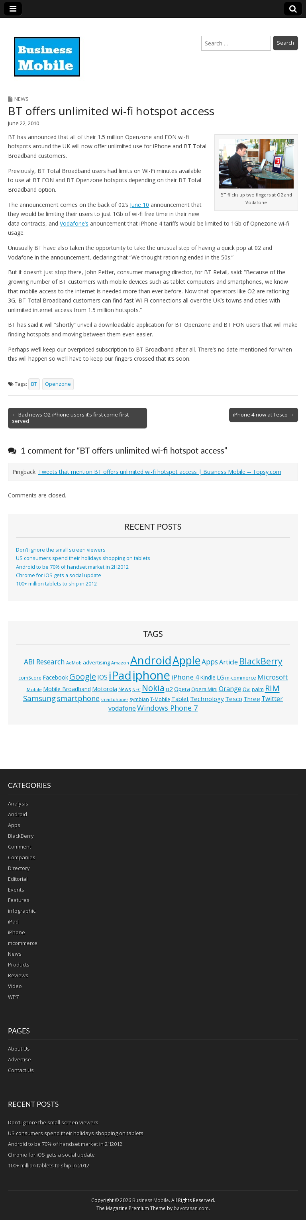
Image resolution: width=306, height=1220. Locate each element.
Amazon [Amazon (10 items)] (120, 663)
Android (17, 814)
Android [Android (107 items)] (150, 660)
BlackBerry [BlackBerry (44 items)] (260, 661)
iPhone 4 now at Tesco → (263, 414)
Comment (19, 846)
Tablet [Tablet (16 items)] (180, 699)
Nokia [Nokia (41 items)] (153, 687)
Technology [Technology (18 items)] (207, 699)
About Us (19, 1048)
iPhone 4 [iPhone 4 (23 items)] (185, 677)
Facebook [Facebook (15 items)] (55, 677)
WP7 (13, 996)
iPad (13, 921)
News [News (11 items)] (124, 689)
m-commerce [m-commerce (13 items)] (240, 677)
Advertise (19, 1059)
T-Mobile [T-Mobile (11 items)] (160, 699)
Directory (19, 868)
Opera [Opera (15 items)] (182, 689)
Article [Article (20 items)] (228, 662)
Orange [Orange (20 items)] (230, 688)
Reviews (18, 975)
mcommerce (22, 943)
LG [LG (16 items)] (220, 677)
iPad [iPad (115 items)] (120, 675)
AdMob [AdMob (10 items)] (74, 663)
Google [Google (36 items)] (82, 676)
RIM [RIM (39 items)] (272, 687)
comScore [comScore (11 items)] (29, 677)
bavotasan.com (191, 1208)
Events (16, 889)
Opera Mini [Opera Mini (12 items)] (204, 689)
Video (15, 986)
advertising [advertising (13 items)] (96, 662)
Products (18, 964)
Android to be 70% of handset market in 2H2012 (72, 567)
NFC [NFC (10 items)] (136, 689)
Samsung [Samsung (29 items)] (39, 698)
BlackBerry (21, 835)
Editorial (17, 878)
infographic (21, 910)
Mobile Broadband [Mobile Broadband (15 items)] (67, 689)
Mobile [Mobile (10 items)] (34, 689)
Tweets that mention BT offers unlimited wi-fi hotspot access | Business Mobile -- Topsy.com (159, 471)
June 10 (139, 204)
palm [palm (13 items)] (258, 689)
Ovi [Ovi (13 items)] (247, 689)
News (21, 98)
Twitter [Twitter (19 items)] (272, 698)
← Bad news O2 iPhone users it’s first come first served (70, 417)
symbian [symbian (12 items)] (139, 699)
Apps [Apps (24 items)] (210, 661)
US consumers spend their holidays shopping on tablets (83, 558)
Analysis (18, 803)
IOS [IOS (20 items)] (102, 677)
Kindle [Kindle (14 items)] (208, 677)
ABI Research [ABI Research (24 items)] (44, 661)
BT (34, 384)
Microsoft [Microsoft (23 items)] (272, 677)
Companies (21, 857)
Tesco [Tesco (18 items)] (233, 699)
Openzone (58, 384)
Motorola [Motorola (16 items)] (104, 689)
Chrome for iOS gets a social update (58, 575)
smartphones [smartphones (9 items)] (114, 699)
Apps (14, 825)
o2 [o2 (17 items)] (169, 689)
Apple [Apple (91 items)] (186, 660)
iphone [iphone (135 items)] (151, 675)
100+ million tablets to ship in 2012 (56, 583)
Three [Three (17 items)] (251, 699)
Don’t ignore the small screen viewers (61, 549)
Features (18, 900)
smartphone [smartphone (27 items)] (78, 698)
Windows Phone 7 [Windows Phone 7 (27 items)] (167, 708)
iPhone (16, 932)
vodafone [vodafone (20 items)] (122, 708)
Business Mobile (150, 1200)
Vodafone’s (74, 223)
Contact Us (21, 1070)
